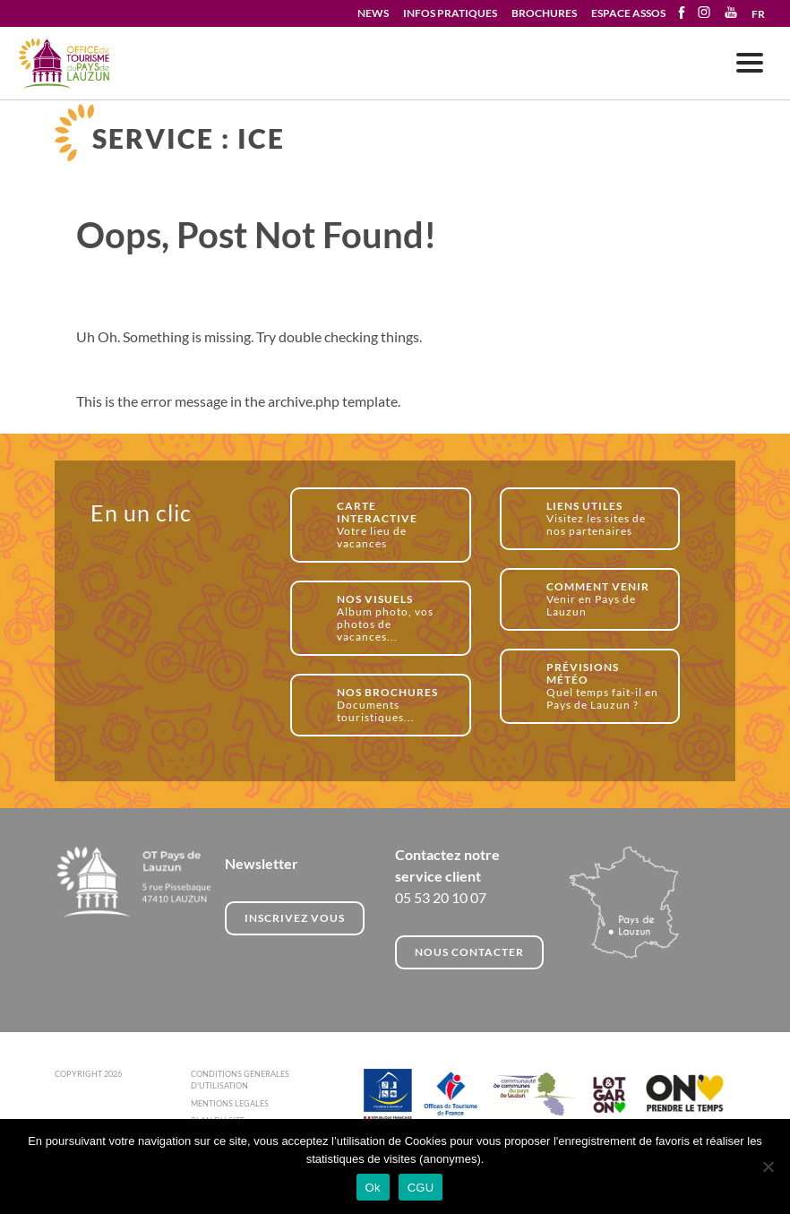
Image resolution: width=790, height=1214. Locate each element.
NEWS (373, 13)
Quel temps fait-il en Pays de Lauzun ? (603, 685)
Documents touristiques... (394, 704)
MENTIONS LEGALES (230, 1103)
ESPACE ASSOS (628, 13)
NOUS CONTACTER (469, 952)
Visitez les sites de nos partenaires (603, 518)
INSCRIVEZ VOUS (295, 918)
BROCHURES (544, 13)
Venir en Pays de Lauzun (603, 599)
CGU (421, 1187)
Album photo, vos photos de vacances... (394, 617)
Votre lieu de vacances (394, 524)
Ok (373, 1187)
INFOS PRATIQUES (450, 13)
